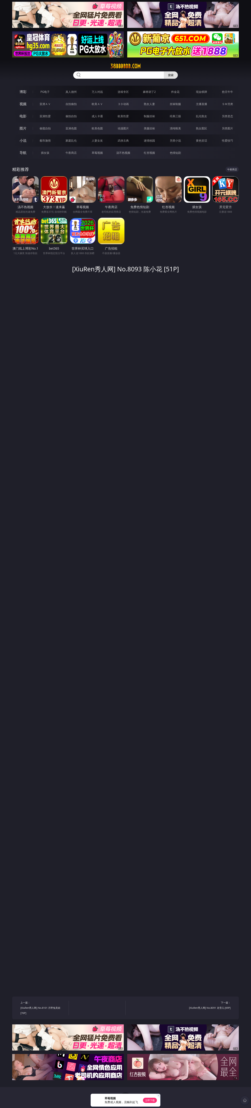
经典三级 (175, 116)
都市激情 (45, 140)
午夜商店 (71, 153)
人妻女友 (97, 140)
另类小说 (175, 140)
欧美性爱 (123, 116)
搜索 (171, 75)
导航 (23, 152)
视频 (23, 104)
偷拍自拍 (71, 116)
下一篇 (208, 1005)
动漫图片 (123, 128)
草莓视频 (97, 153)
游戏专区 (123, 92)
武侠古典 (123, 140)
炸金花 (175, 92)
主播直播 (201, 104)
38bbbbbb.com (125, 66)
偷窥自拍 (45, 128)
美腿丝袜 (149, 128)
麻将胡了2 (149, 92)
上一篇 (43, 1008)
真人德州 (71, 92)
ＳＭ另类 (227, 104)
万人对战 (97, 92)
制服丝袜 (149, 116)
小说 (23, 140)
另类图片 (227, 128)
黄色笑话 (201, 140)
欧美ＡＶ (97, 104)
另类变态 (227, 116)
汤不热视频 (123, 153)
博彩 (23, 91)
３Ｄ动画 (123, 104)
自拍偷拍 (71, 104)
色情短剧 (175, 153)
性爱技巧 (227, 140)
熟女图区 (201, 128)
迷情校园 (149, 140)
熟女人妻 (149, 104)
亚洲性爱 (45, 116)
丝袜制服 (175, 104)
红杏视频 (149, 153)
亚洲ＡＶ (45, 104)
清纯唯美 (175, 128)
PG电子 (45, 92)
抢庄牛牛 (227, 92)
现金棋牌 (201, 92)
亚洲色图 (71, 128)
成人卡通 (97, 116)
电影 (23, 116)
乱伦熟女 (201, 116)
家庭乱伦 (71, 140)
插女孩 (45, 153)
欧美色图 (97, 128)
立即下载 (150, 1100)
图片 (23, 128)
